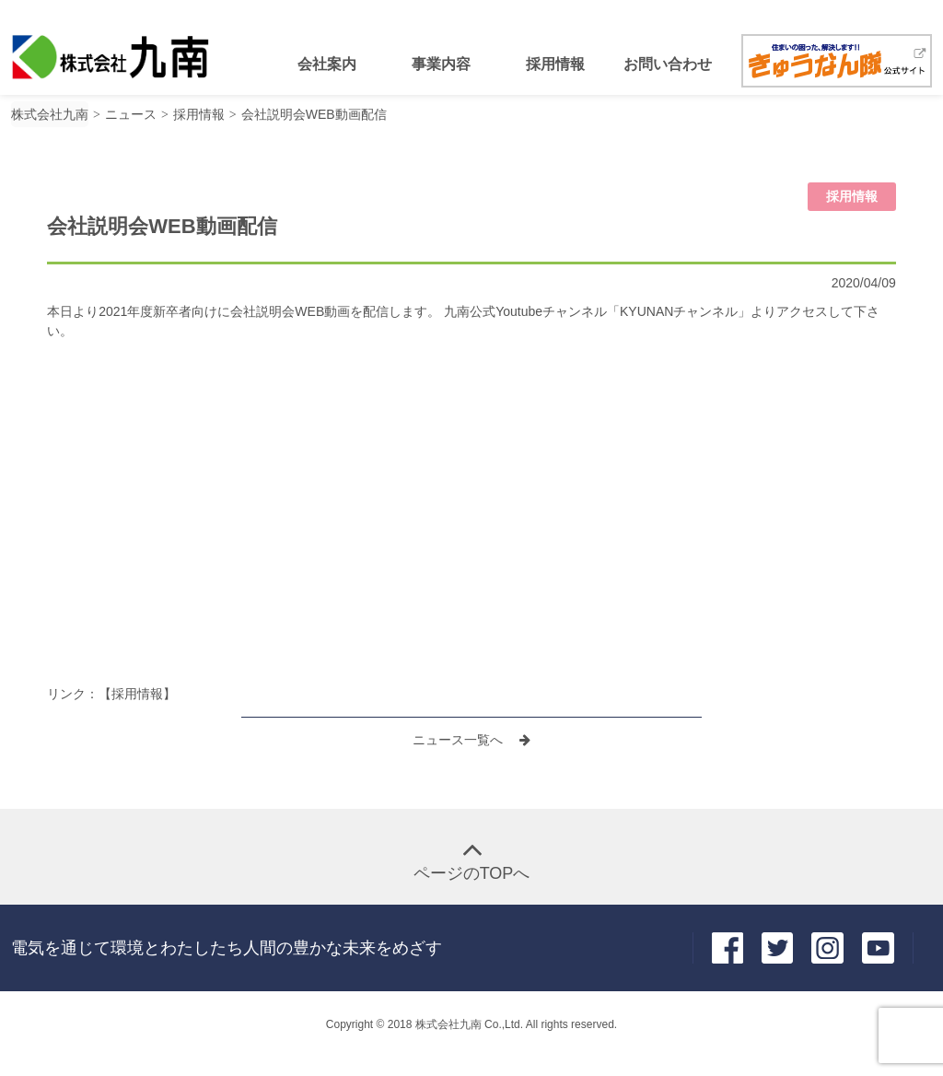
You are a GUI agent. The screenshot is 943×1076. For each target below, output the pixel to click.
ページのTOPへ (471, 873)
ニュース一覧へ (459, 739)
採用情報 (555, 64)
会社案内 (326, 64)
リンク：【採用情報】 (111, 693)
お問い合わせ (667, 64)
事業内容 (441, 64)
